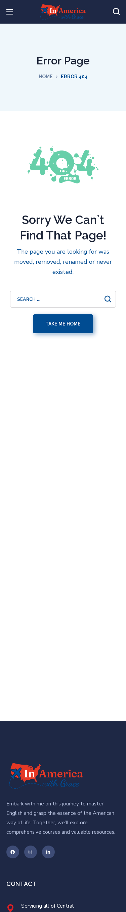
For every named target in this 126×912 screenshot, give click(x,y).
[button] (116, 11)
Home (46, 76)
